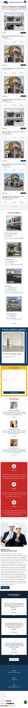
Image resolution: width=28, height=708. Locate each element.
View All (14, 323)
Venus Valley (8, 285)
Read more (5, 587)
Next (25, 347)
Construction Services (14, 429)
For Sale (23, 32)
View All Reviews (14, 659)
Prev (3, 347)
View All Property (14, 206)
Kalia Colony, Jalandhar (8, 353)
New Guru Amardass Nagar (10, 233)
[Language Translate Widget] (15, 705)
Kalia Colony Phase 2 (11, 313)
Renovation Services (14, 448)
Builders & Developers (14, 410)
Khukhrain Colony (9, 259)
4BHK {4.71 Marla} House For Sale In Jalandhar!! (13, 68)
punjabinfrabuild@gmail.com (14, 686)
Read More (14, 609)
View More (6, 360)
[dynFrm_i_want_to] (14, 384)
